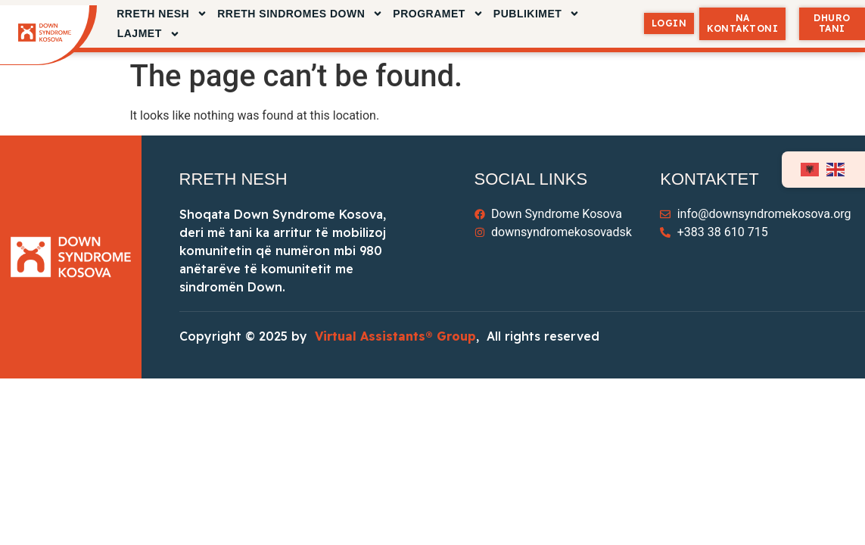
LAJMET (148, 33)
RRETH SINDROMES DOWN (300, 14)
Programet (438, 14)
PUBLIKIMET (536, 14)
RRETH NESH (162, 14)
